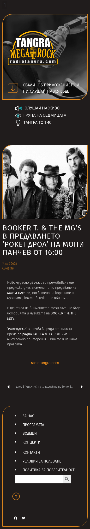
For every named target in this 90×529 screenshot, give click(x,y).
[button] (4, 5)
